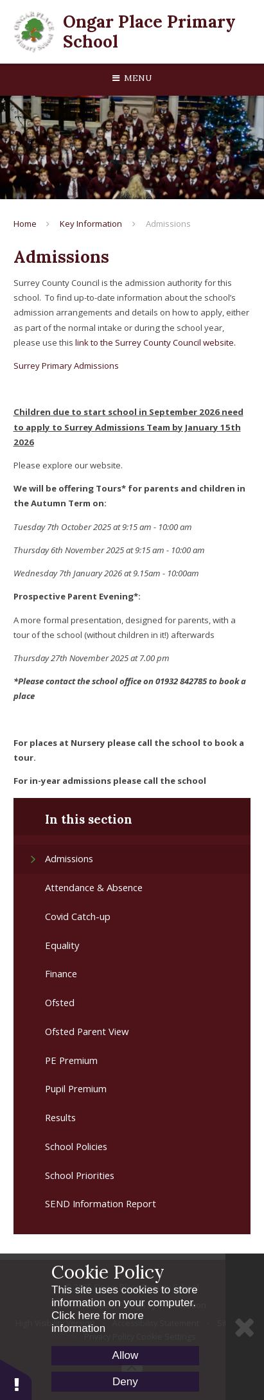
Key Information (91, 223)
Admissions (168, 223)
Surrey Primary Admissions (66, 365)
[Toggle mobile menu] (132, 78)
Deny (125, 1382)
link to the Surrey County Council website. (155, 342)
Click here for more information (97, 1321)
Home (25, 223)
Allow (125, 1355)
